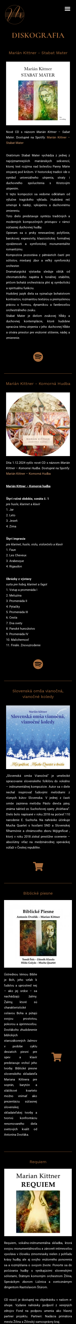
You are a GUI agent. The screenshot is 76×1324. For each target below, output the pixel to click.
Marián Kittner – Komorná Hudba (28, 478)
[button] (67, 8)
